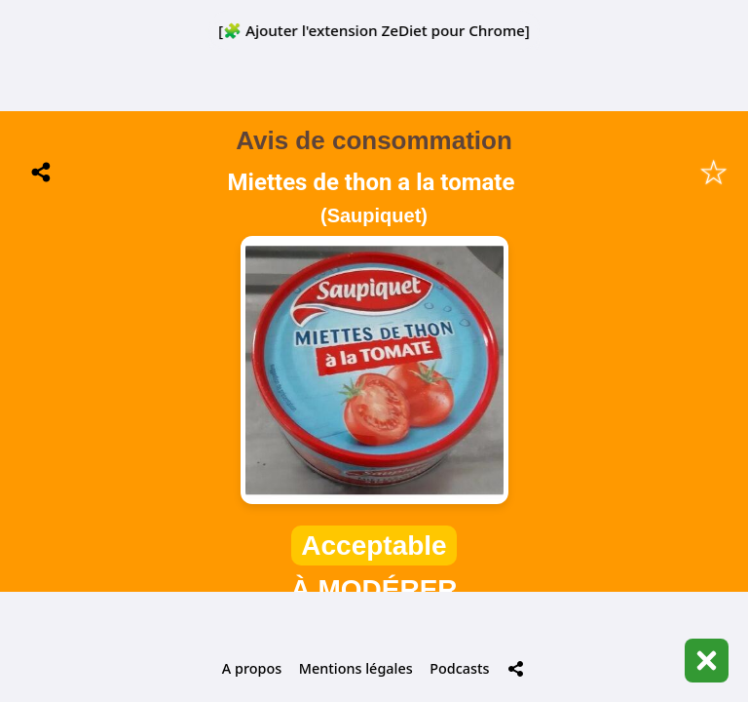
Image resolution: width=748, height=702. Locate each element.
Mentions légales (356, 668)
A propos (251, 668)
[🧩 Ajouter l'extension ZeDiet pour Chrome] (374, 30)
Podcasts (459, 668)
